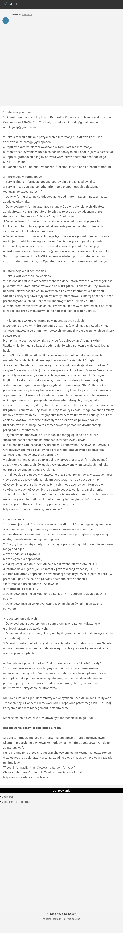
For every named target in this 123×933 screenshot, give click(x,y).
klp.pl (10, 3)
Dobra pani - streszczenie (16, 801)
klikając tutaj (84, 718)
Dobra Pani (8, 796)
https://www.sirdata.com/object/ (25, 777)
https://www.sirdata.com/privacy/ (52, 767)
